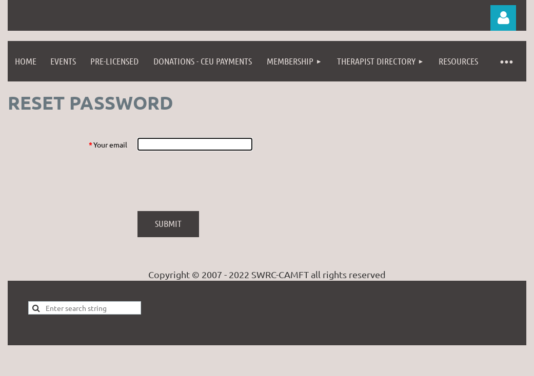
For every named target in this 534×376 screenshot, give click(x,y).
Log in (503, 18)
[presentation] (215, 181)
